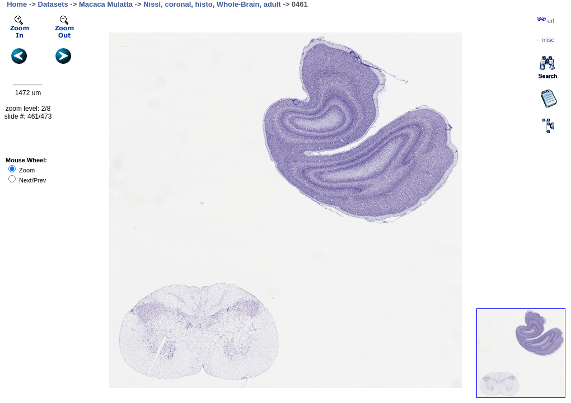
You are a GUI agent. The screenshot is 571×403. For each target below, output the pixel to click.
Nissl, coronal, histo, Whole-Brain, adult (212, 4)
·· (545, 39)
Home (17, 4)
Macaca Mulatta (106, 4)
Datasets (53, 4)
